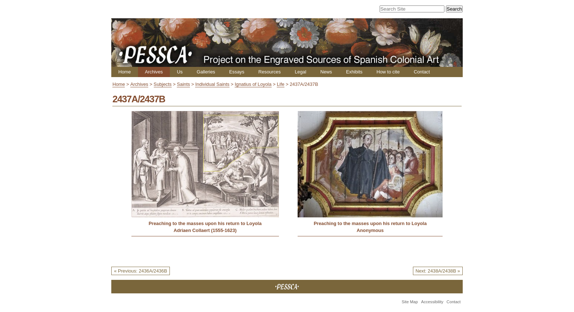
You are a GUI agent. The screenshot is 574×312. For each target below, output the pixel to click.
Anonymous (370, 230)
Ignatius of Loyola (253, 84)
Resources (269, 72)
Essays (236, 72)
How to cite (387, 72)
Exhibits (354, 72)
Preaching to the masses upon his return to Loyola (205, 223)
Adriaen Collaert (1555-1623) (205, 230)
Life (280, 84)
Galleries (206, 72)
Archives (154, 72)
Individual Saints (212, 84)
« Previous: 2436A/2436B (140, 271)
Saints (183, 84)
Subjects (163, 84)
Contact (422, 72)
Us (180, 72)
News (326, 72)
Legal (300, 72)
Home (124, 72)
